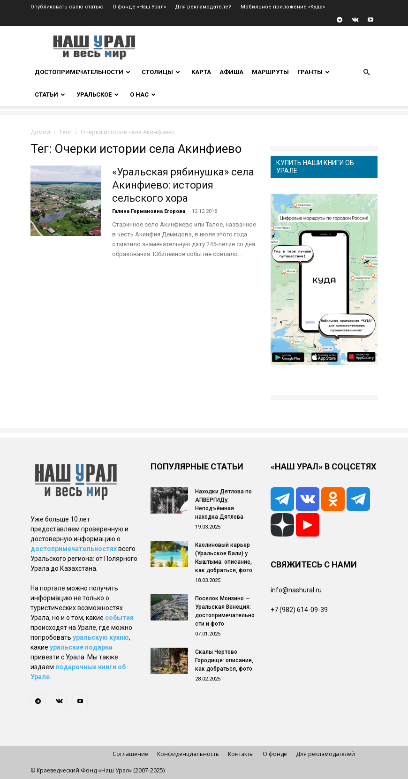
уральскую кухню (101, 637)
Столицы (161, 72)
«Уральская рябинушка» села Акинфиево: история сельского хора (183, 185)
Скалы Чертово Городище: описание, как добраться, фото (224, 660)
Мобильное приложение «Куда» (283, 7)
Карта (201, 72)
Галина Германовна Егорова (148, 211)
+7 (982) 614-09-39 (299, 609)
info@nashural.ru (296, 590)
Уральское (97, 94)
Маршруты (270, 72)
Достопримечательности (82, 72)
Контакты (241, 754)
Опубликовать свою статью (67, 7)
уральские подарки (81, 647)
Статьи (50, 94)
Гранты (313, 72)
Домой (40, 132)
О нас (143, 94)
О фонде (275, 754)
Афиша (231, 72)
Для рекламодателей (203, 7)
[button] (366, 72)
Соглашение (130, 754)
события (119, 617)
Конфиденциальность (188, 754)
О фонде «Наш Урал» (139, 7)
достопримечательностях (73, 548)
